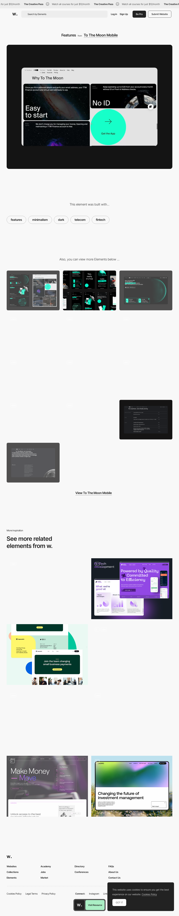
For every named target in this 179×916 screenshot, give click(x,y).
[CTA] (89, 333)
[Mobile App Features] (145, 377)
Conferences (81, 872)
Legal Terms (31, 893)
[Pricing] (145, 420)
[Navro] (47, 786)
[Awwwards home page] (79, 905)
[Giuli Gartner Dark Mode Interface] (132, 720)
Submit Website (160, 14)
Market (44, 877)
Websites (11, 866)
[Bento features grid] (132, 654)
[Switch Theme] (47, 720)
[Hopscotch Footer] (47, 654)
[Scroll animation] (33, 377)
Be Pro (139, 14)
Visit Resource (95, 905)
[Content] (33, 333)
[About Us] (33, 463)
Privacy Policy (48, 893)
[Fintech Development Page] (132, 588)
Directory (80, 866)
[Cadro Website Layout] (132, 786)
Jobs (43, 872)
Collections (12, 872)
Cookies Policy (14, 893)
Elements (11, 877)
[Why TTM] (145, 333)
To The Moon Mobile (101, 35)
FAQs (111, 866)
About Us (113, 872)
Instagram (94, 893)
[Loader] (89, 377)
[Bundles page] (33, 420)
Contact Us (114, 877)
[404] (89, 420)
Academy (46, 866)
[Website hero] (145, 290)
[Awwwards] (14, 14)
